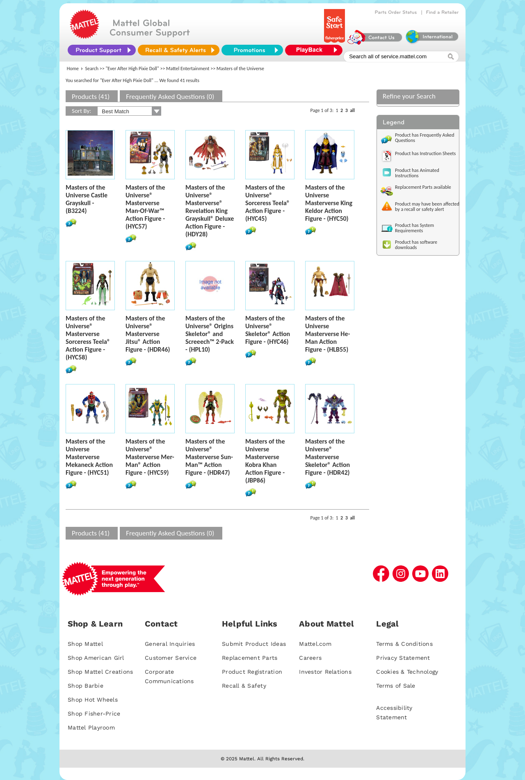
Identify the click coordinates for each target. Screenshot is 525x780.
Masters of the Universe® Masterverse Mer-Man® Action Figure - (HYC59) (150, 456)
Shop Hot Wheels (93, 699)
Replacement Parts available (423, 187)
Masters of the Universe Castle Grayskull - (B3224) (86, 199)
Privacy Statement (403, 657)
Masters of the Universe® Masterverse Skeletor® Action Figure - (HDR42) (327, 456)
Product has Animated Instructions (417, 172)
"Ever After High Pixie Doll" (132, 68)
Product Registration (252, 671)
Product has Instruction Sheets (425, 153)
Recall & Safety (244, 685)
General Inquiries (170, 643)
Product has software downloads (416, 244)
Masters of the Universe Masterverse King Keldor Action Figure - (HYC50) (328, 202)
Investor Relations (325, 671)
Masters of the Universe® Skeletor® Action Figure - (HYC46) (267, 329)
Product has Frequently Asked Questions (424, 137)
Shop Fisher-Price (94, 713)
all (352, 110)
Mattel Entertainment (187, 68)
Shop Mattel (85, 643)
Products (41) (91, 96)
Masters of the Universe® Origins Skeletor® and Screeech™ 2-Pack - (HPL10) (209, 333)
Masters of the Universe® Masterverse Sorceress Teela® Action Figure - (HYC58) (88, 337)
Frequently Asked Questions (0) (170, 96)
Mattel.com (315, 643)
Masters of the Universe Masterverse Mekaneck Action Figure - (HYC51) (89, 456)
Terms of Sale (395, 685)
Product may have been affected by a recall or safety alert (427, 206)
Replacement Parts (249, 657)
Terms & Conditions (404, 643)
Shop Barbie (85, 685)
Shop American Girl (96, 657)
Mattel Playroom (91, 727)
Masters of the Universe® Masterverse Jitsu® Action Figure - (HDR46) (148, 333)
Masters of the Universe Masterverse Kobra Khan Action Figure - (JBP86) (265, 460)
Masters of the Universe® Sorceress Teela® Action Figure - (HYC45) (267, 202)
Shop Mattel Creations (100, 671)
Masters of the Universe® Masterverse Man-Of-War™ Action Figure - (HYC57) (145, 206)
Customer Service (170, 657)
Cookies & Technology (407, 671)
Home (73, 68)
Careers (310, 657)
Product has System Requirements (414, 227)
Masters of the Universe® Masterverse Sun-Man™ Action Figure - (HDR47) (209, 456)
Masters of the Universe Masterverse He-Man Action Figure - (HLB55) (327, 333)
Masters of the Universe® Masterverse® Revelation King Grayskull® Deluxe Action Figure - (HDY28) (209, 210)
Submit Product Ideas (254, 643)
